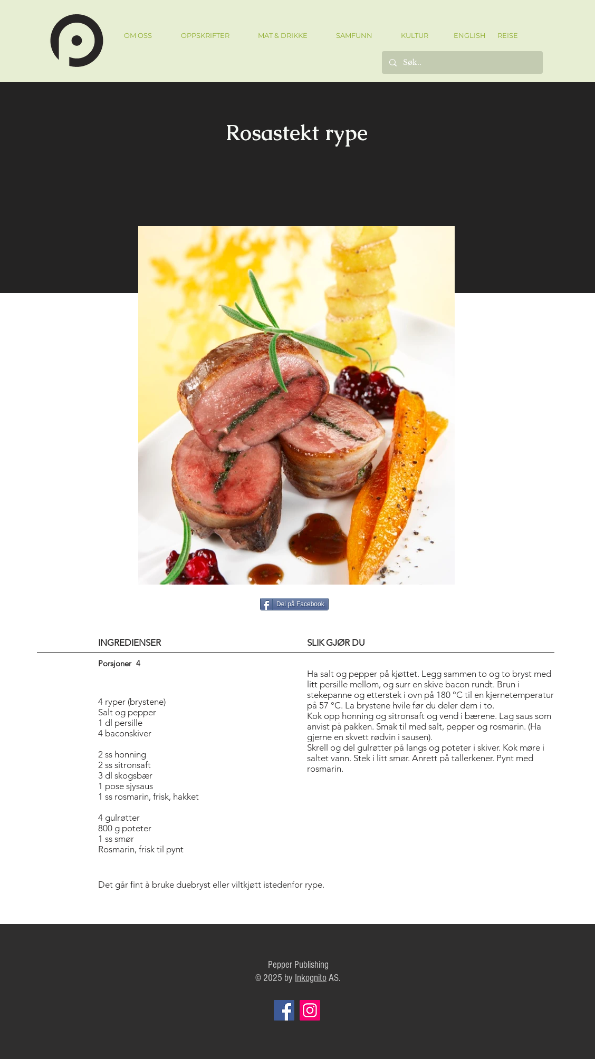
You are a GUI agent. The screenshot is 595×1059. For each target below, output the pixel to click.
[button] (205, 35)
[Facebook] (284, 1010)
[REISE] (504, 35)
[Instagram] (310, 1010)
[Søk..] (462, 62)
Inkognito (311, 978)
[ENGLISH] (469, 35)
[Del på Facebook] (294, 604)
